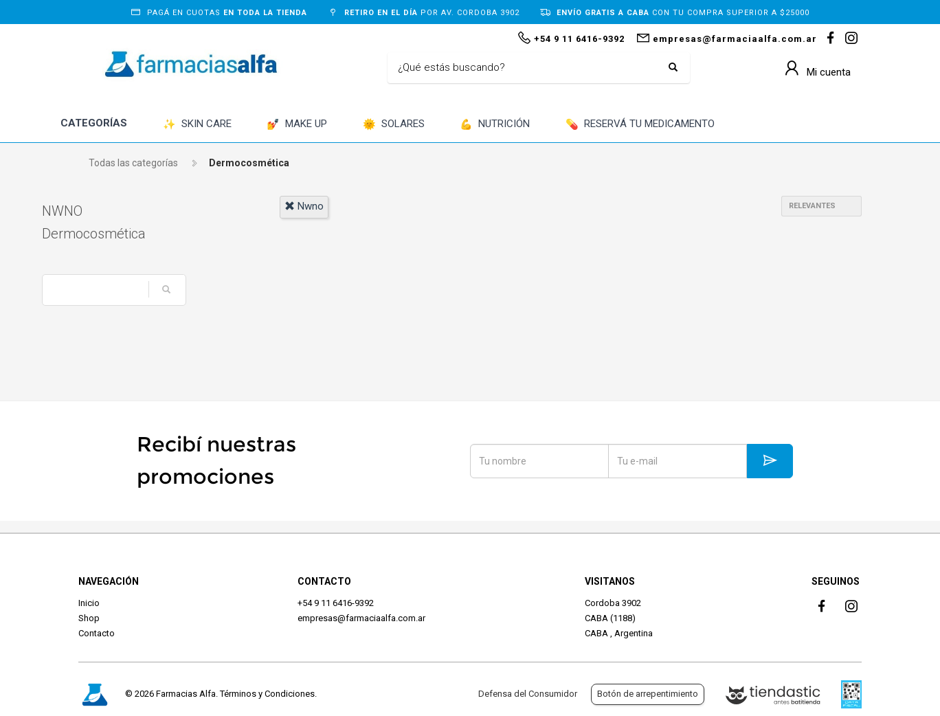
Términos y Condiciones (267, 694)
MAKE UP (297, 125)
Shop (89, 618)
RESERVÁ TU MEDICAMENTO (640, 125)
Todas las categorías (133, 162)
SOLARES (394, 125)
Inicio (89, 603)
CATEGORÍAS (93, 123)
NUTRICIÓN (495, 125)
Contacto (96, 633)
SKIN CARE (197, 125)
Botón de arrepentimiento (647, 694)
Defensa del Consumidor (527, 694)
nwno (304, 206)
